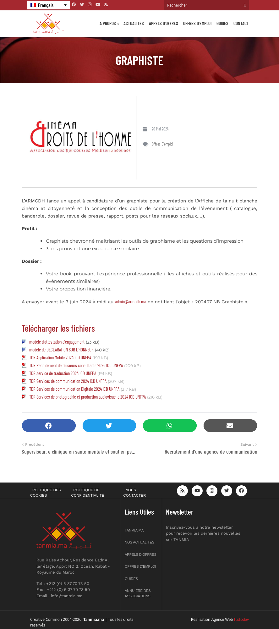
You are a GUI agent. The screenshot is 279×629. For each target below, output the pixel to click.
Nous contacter (134, 492)
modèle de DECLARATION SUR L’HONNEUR (61, 349)
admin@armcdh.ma (130, 301)
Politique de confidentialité (87, 492)
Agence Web (222, 619)
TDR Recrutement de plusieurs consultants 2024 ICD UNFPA (76, 365)
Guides (222, 23)
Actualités (133, 23)
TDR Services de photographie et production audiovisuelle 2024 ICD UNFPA (87, 397)
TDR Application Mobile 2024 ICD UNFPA (60, 357)
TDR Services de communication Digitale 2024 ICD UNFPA (74, 389)
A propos (108, 23)
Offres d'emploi (162, 143)
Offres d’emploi (197, 23)
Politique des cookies (45, 492)
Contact (241, 23)
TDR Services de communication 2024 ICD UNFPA (68, 381)
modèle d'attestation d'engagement (57, 342)
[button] (49, 426)
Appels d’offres (163, 23)
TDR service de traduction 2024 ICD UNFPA (62, 373)
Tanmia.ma (134, 530)
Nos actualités (139, 542)
